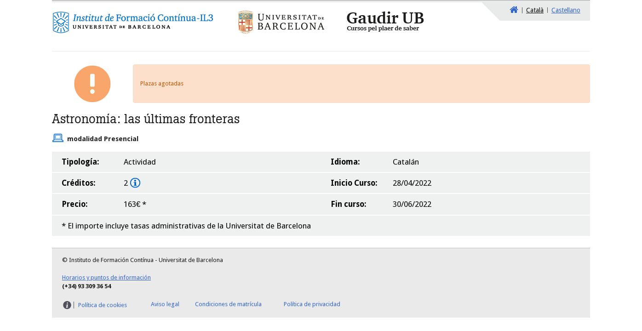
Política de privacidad (312, 304)
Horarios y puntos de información (106, 277)
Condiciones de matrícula (228, 304)
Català (535, 10)
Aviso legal (165, 304)
